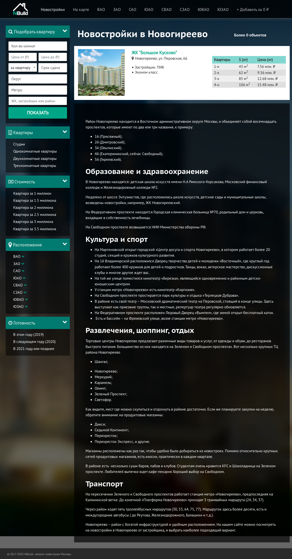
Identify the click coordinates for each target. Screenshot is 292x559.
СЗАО (17, 296)
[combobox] (37, 46)
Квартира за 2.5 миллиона (34, 217)
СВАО (18, 288)
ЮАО (17, 281)
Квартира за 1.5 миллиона (34, 202)
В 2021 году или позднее (33, 353)
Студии (19, 145)
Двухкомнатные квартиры (35, 159)
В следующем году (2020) (34, 346)
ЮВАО (18, 303)
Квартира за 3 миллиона (33, 224)
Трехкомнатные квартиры (34, 166)
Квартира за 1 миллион (32, 195)
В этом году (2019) (28, 339)
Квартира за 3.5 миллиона (34, 231)
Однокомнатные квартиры (35, 152)
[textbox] (40, 46)
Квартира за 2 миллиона (33, 209)
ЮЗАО (18, 310)
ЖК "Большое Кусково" (154, 53)
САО (16, 274)
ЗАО (16, 267)
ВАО (16, 260)
